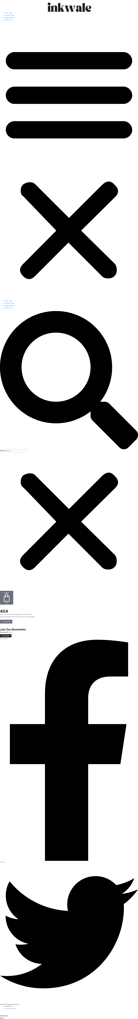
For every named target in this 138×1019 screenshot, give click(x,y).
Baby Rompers (10, 18)
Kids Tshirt (8, 20)
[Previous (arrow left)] (1, 1018)
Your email (3, 632)
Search (2, 451)
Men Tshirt (8, 13)
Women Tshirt (10, 15)
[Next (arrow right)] (2, 1018)
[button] (69, 161)
